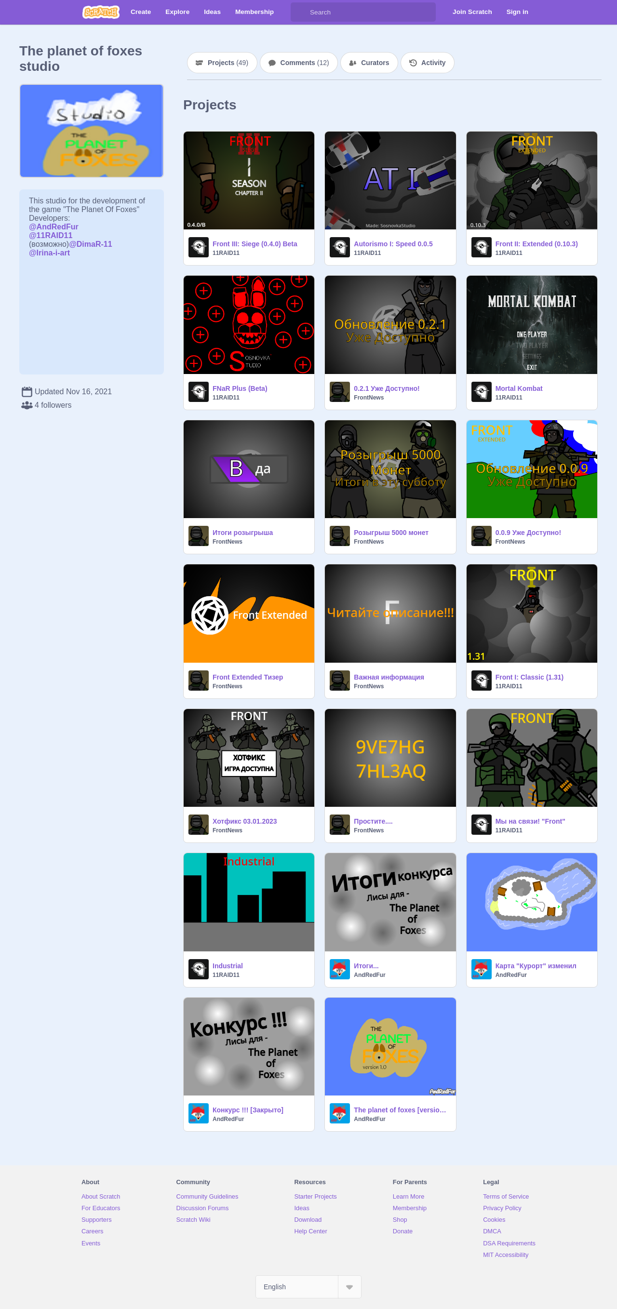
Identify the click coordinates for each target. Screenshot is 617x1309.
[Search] (300, 12)
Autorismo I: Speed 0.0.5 (393, 244)
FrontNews (369, 397)
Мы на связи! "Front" (530, 821)
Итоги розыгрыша (243, 532)
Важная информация (389, 677)
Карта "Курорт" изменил (536, 966)
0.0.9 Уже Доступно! (528, 532)
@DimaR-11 (90, 244)
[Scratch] (101, 12)
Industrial (228, 966)
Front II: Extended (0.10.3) (537, 244)
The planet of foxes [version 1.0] (402, 1110)
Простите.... (373, 821)
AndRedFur (369, 975)
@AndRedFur (54, 227)
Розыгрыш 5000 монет (391, 532)
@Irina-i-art (49, 253)
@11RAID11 (50, 235)
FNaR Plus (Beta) (240, 388)
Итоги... (366, 966)
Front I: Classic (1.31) (530, 677)
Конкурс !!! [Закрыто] (248, 1110)
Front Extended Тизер (248, 677)
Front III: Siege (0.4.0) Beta (255, 244)
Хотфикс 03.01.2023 (245, 821)
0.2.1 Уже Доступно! (386, 388)
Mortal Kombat (519, 388)
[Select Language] (308, 1286)
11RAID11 (226, 253)
